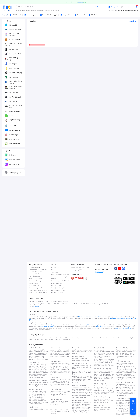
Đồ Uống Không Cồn (81, 410)
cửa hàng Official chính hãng (90, 325)
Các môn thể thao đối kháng (127, 375)
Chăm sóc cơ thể (37, 394)
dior (35, 338)
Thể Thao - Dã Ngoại (123, 361)
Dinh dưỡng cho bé (39, 354)
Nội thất (81, 391)
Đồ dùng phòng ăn (80, 394)
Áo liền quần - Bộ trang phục (59, 350)
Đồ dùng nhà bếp (33, 409)
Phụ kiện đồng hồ (80, 367)
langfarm (51, 339)
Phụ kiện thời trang (78, 356)
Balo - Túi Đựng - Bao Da (126, 389)
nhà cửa (47, 10)
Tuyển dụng (54, 272)
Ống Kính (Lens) (125, 392)
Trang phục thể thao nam (124, 364)
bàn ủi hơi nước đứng (126, 403)
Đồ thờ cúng (82, 395)
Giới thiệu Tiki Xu (56, 285)
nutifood (100, 338)
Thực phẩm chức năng (38, 393)
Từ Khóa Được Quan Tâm (124, 398)
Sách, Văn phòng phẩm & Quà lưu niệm (104, 356)
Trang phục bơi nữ (58, 354)
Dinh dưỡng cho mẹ (36, 358)
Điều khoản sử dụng (57, 283)
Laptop (77, 382)
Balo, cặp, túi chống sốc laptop (82, 350)
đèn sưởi (124, 400)
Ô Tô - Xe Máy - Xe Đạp (102, 397)
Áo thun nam (53, 363)
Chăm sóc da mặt (33, 391)
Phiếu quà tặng (105, 392)
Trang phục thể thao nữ (122, 363)
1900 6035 (36, 306)
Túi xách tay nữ (57, 403)
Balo (73, 350)
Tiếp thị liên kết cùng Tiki (58, 288)
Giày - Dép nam (55, 389)
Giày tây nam (62, 391)
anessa (121, 338)
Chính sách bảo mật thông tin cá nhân (59, 277)
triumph (95, 338)
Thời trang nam (55, 361)
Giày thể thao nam (125, 366)
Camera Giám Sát (125, 386)
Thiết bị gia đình (43, 409)
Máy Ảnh (124, 395)
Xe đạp (100, 400)
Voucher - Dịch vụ (100, 384)
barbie (54, 338)
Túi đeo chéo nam (60, 410)
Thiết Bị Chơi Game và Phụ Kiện (103, 379)
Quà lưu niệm (102, 409)
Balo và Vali (76, 348)
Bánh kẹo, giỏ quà (38, 374)
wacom (116, 338)
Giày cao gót (54, 379)
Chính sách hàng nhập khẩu (36, 288)
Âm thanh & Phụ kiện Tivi (123, 350)
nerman (110, 338)
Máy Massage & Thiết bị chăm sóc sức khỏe (38, 396)
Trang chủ (114, 7)
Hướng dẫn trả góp (34, 285)
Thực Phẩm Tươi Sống (36, 363)
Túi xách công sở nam (59, 410)
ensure (63, 338)
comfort (36, 339)
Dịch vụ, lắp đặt (104, 402)
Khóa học (109, 386)
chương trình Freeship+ (46, 326)
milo (81, 338)
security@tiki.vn (42, 292)
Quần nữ (62, 350)
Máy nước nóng (126, 354)
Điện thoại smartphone (84, 317)
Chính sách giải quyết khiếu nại (60, 281)
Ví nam (52, 410)
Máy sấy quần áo (127, 356)
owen (58, 338)
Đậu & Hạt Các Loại (81, 407)
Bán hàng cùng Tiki (76, 270)
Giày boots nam (58, 396)
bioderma (73, 338)
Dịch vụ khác (101, 389)
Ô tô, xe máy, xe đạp (104, 351)
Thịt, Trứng (37, 365)
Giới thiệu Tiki (55, 267)
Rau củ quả (35, 366)
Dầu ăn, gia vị (35, 369)
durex (67, 338)
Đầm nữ (57, 350)
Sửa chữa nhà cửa (80, 389)
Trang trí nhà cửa (77, 388)
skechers (85, 338)
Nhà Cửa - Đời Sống (79, 385)
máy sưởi (118, 400)
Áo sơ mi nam (63, 365)
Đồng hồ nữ (82, 365)
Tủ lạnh (124, 351)
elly (78, 338)
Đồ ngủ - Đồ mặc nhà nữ (59, 353)
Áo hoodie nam (60, 366)
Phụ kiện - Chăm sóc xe (101, 399)
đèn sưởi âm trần (126, 413)
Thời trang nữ (55, 348)
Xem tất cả (132, 21)
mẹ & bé (33, 10)
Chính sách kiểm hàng (35, 281)
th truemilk (48, 338)
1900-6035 (36, 267)
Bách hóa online (102, 359)
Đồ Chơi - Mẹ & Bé (35, 348)
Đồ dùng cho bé (36, 351)
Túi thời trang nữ (56, 399)
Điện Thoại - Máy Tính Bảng (38, 380)
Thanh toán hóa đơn (99, 386)
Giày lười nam (54, 391)
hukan (56, 339)
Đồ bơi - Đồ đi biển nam (59, 370)
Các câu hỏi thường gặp (35, 271)
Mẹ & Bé (100, 358)
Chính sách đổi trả (33, 283)
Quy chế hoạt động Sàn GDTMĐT (80, 267)
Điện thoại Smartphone (35, 382)
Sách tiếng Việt (98, 407)
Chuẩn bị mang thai (42, 359)
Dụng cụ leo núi (130, 379)
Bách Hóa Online (78, 400)
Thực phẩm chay (37, 372)
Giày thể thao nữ (121, 377)
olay (131, 338)
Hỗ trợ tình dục (36, 402)
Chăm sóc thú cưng (77, 402)
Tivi (120, 354)
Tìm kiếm (97, 7)
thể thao (57, 10)
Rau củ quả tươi (97, 317)
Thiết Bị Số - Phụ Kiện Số (104, 352)
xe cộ (28, 10)
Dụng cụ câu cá (124, 371)
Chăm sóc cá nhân (37, 400)
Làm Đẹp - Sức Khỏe (35, 389)
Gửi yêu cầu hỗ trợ (34, 274)
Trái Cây (31, 365)
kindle (106, 338)
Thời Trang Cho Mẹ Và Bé (36, 350)
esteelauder (40, 338)
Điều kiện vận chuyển (57, 292)
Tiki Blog (53, 270)
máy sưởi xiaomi (125, 408)
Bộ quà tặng (83, 412)
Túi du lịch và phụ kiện (82, 350)
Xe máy (105, 400)
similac (31, 339)
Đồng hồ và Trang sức (79, 363)
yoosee (126, 338)
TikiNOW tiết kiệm (101, 326)
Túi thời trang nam (56, 408)
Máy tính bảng (39, 386)
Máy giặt (124, 353)
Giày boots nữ (59, 382)
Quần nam (61, 363)
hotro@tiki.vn (43, 290)
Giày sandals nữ (62, 381)
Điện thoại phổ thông (37, 384)
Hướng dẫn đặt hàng (34, 276)
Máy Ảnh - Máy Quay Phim (125, 382)
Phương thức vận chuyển (35, 278)
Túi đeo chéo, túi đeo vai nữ (58, 401)
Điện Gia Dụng (33, 407)
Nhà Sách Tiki (99, 405)
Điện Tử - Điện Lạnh (123, 348)
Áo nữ (52, 350)
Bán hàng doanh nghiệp (58, 290)
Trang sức (75, 365)
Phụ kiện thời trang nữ (78, 358)
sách (52, 10)
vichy (60, 339)
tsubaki (68, 339)
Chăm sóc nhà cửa (37, 377)
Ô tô (109, 400)
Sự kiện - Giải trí (102, 390)
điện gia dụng (20, 10)
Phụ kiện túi (56, 404)
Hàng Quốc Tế (99, 348)
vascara (31, 338)
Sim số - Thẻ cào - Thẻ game (104, 392)
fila (64, 339)
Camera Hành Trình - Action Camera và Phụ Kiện (125, 388)
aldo (90, 338)
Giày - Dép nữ (55, 377)
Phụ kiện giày (56, 384)
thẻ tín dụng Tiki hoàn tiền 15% (123, 328)
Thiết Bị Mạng (82, 379)
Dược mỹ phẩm (38, 403)
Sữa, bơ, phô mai (36, 368)
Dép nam (61, 393)
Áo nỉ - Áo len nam (61, 369)
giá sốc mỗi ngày (50, 325)
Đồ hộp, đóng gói (36, 371)
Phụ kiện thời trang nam (82, 360)
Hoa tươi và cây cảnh (80, 397)
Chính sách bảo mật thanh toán (60, 274)
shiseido (45, 339)
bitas (40, 339)
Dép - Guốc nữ (63, 379)
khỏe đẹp (40, 10)
